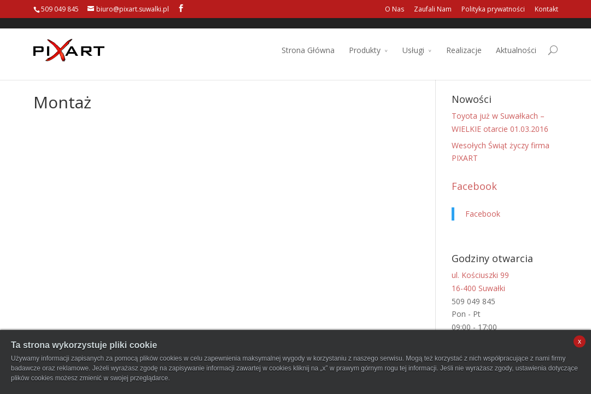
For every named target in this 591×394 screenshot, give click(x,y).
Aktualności (516, 40)
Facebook (474, 186)
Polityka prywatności (493, 9)
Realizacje (464, 40)
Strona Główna (308, 40)
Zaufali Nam (433, 9)
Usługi (413, 40)
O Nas (394, 9)
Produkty (365, 40)
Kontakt (546, 9)
